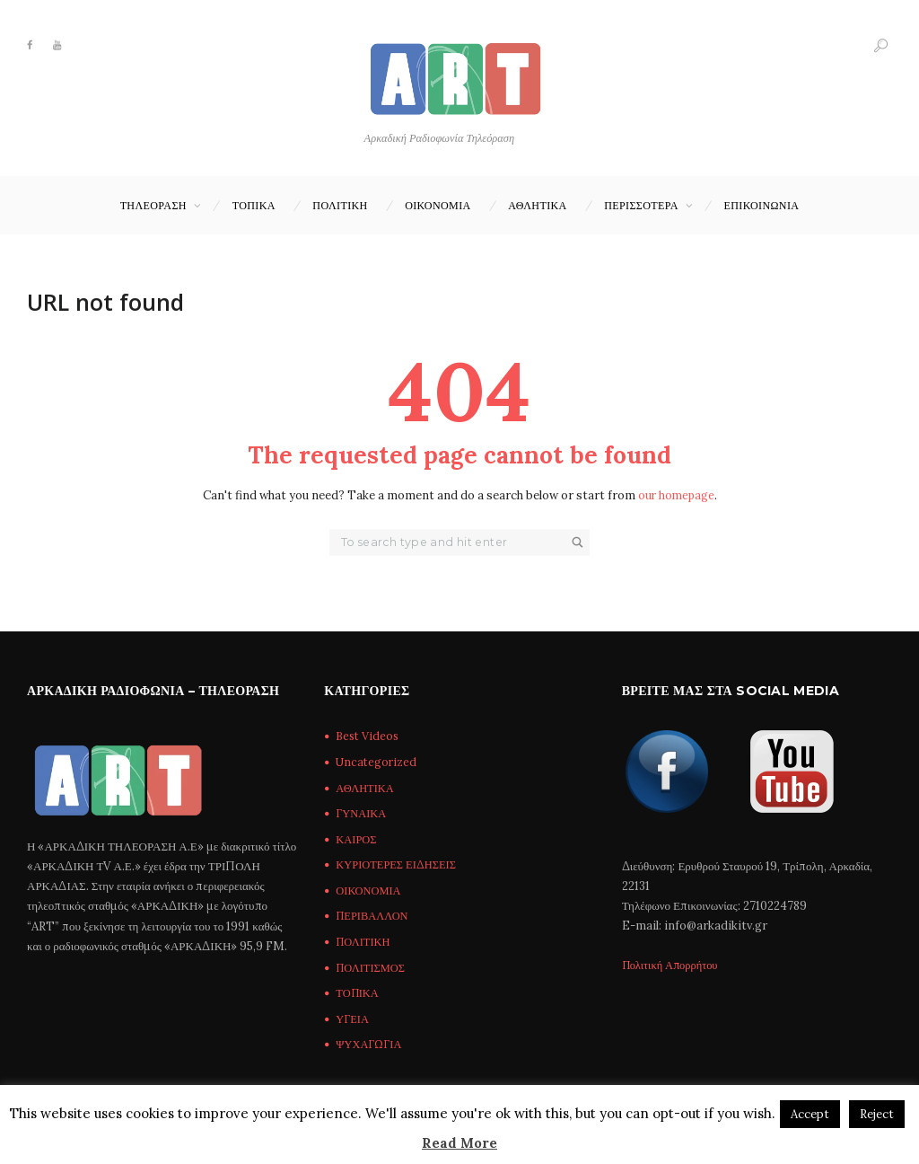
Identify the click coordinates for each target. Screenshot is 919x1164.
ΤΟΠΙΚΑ (254, 206)
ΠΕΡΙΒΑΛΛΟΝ (374, 917)
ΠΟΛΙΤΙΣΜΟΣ (372, 968)
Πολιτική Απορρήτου (673, 966)
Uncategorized (377, 763)
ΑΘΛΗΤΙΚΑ (537, 206)
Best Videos (369, 737)
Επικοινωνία (762, 206)
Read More (459, 1142)
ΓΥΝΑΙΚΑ (362, 814)
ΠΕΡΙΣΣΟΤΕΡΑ (641, 206)
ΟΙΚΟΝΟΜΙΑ (437, 206)
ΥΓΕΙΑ (353, 1019)
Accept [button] (810, 1114)
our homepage (675, 496)
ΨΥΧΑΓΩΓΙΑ (369, 1046)
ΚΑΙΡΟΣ (357, 840)
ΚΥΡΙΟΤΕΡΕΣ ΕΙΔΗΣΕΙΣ (398, 865)
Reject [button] (877, 1114)
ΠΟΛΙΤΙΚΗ (339, 206)
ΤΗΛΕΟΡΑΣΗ (153, 206)
